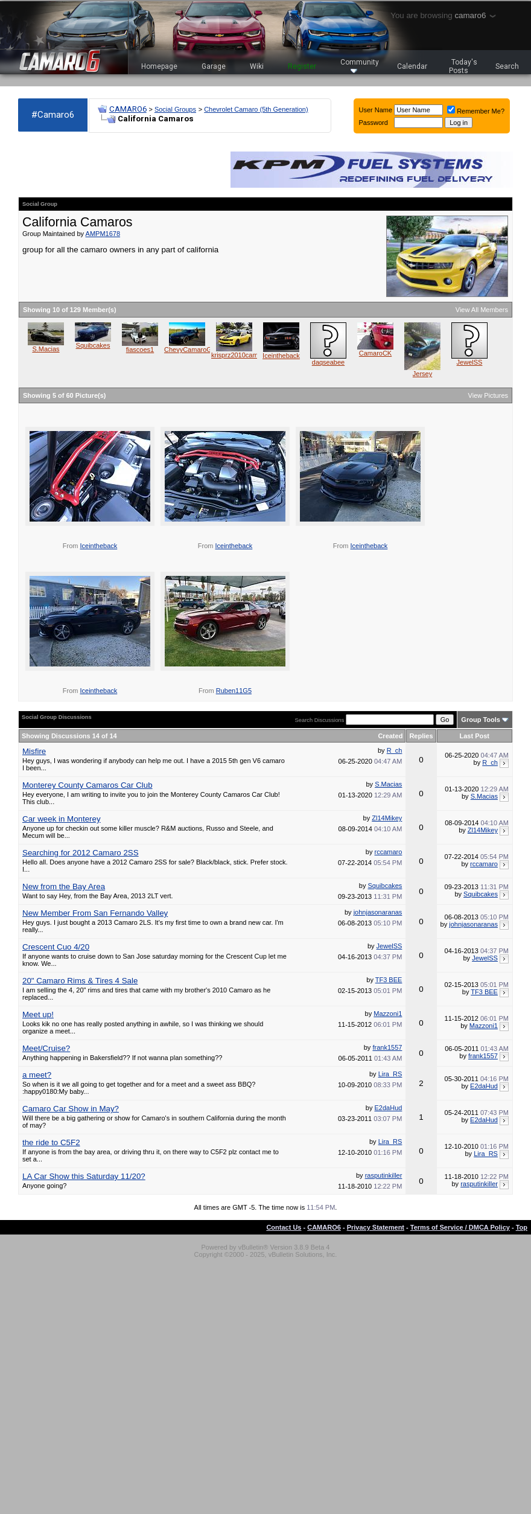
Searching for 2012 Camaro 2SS (80, 852)
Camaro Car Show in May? (70, 1108)
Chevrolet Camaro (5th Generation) (256, 109)
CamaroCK (375, 353)
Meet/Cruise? (46, 1048)
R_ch (394, 750)
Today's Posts (463, 66)
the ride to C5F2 (51, 1142)
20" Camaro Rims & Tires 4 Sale (80, 980)
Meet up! (38, 1014)
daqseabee (328, 362)
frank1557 (387, 1047)
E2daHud (484, 1086)
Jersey (422, 373)
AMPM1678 (103, 233)
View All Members (482, 309)
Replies (421, 735)
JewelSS (470, 362)
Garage (214, 66)
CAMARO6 (128, 108)
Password (373, 122)
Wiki (257, 66)
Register (302, 66)
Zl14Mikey (387, 818)
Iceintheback (281, 355)
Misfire (34, 751)
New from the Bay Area (63, 886)
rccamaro (388, 851)
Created (390, 735)
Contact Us (283, 1227)
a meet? (36, 1074)
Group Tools (480, 719)
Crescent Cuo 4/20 (55, 946)
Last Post (475, 735)
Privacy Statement (375, 1227)
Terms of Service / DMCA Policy (460, 1227)
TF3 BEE (388, 979)
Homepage (159, 66)
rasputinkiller (383, 1175)
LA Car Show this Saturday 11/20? (83, 1176)
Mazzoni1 (388, 1013)
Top (521, 1227)
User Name (376, 109)
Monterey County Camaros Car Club (87, 785)
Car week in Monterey (61, 818)
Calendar (412, 66)
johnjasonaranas (378, 912)
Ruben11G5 (234, 690)
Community (359, 65)
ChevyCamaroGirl (190, 349)
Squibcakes (93, 345)
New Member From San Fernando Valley (95, 913)
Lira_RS (390, 1074)
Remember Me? (475, 111)
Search (507, 66)
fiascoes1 (140, 349)
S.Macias (45, 349)
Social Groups (175, 109)
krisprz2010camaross (243, 355)
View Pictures (488, 395)
